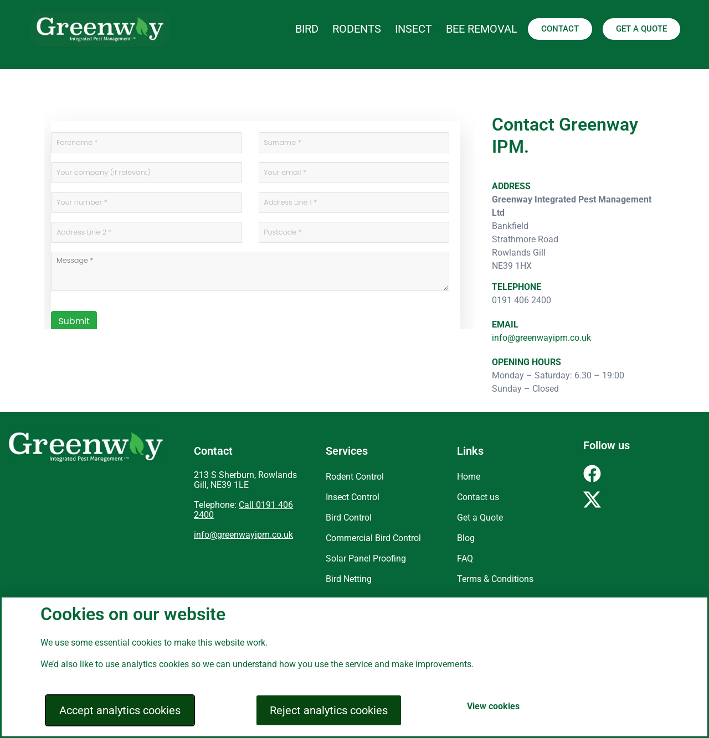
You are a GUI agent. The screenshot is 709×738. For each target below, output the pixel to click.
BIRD (306, 28)
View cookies (493, 706)
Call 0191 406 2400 (243, 510)
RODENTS (356, 28)
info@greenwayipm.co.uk (541, 337)
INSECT (413, 28)
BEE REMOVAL (481, 28)
